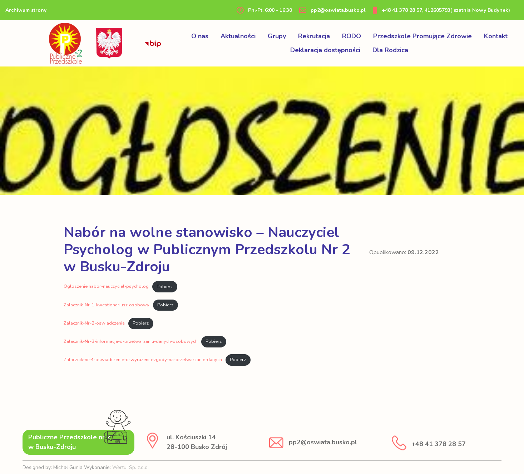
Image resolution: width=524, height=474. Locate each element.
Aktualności (238, 36)
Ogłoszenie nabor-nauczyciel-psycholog (106, 286)
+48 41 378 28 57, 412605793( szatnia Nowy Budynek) (441, 10)
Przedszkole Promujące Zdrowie (422, 36)
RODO (351, 36)
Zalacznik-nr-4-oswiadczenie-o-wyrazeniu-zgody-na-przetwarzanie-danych (143, 359)
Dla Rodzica (390, 50)
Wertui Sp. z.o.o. (130, 467)
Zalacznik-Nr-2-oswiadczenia (94, 323)
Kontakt (496, 36)
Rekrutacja (314, 36)
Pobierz (165, 286)
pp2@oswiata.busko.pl (332, 10)
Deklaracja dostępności (325, 50)
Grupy (277, 36)
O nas (199, 36)
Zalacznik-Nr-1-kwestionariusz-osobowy (106, 305)
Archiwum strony (25, 10)
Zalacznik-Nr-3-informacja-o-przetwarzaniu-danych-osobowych (131, 341)
